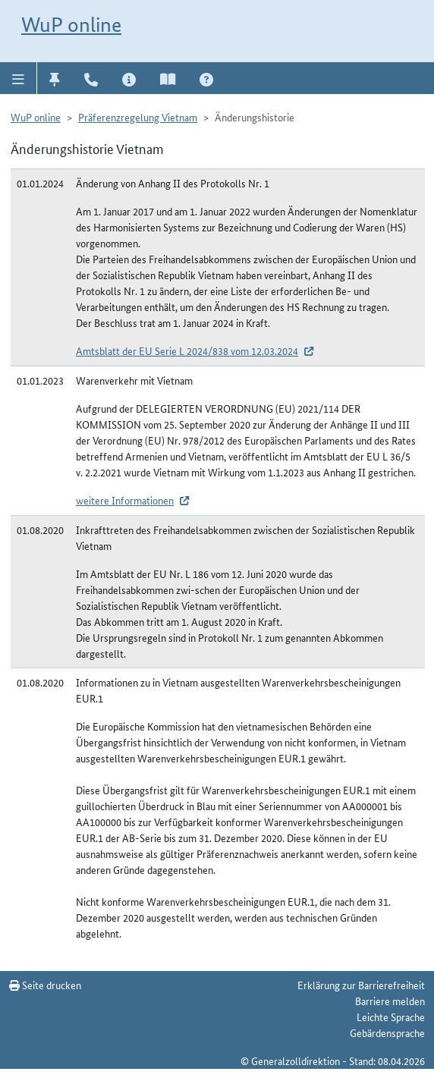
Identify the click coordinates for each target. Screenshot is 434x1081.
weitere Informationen (125, 500)
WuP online (71, 24)
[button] (18, 78)
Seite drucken (45, 984)
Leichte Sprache (391, 1016)
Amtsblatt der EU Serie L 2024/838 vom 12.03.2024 (187, 350)
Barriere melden (390, 1000)
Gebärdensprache (387, 1032)
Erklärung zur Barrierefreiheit (361, 984)
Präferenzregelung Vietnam (137, 116)
